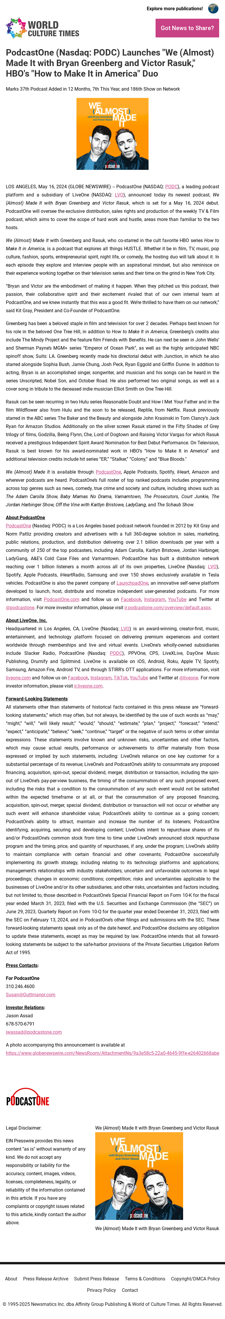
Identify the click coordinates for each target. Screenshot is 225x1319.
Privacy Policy (101, 1290)
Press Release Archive (45, 1279)
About (11, 1279)
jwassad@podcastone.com (34, 1032)
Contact (130, 1290)
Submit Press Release (96, 1279)
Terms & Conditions (145, 1279)
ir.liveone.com (88, 686)
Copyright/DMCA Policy (195, 1279)
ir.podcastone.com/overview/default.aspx (168, 607)
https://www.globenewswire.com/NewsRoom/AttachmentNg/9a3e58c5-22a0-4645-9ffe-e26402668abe (112, 1053)
